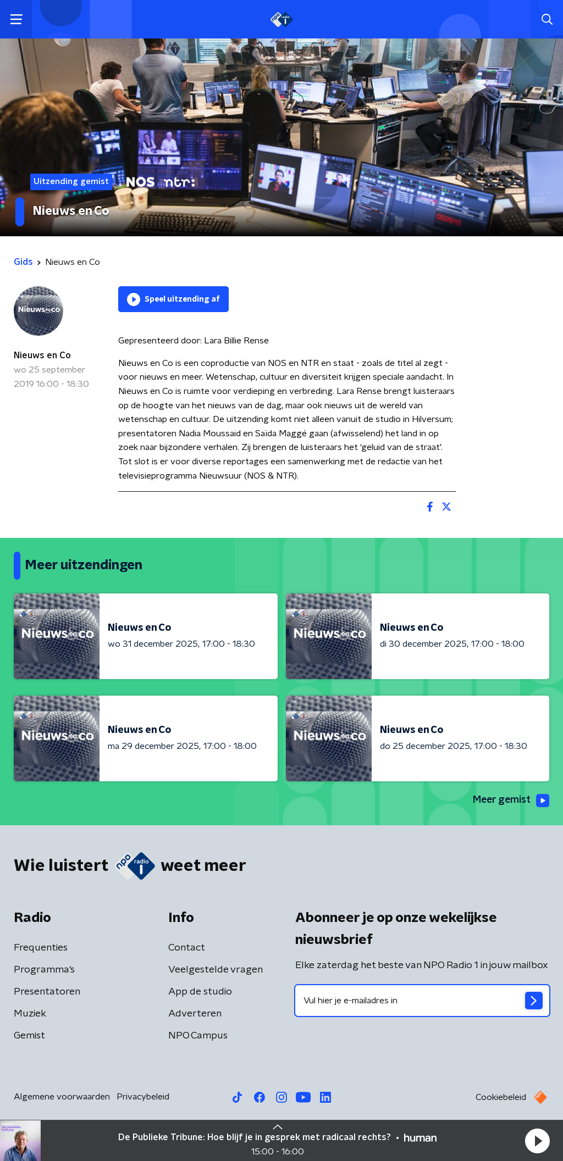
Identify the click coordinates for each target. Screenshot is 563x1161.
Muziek (30, 1014)
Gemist (29, 1036)
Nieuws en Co (42, 355)
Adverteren (195, 1014)
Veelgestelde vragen (215, 970)
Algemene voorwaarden (62, 1096)
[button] (537, 1140)
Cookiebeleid (501, 1097)
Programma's (44, 970)
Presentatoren (47, 992)
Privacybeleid (143, 1096)
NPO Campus (198, 1036)
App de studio (200, 992)
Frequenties (41, 948)
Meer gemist (510, 800)
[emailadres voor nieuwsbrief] (422, 1000)
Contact (186, 948)
